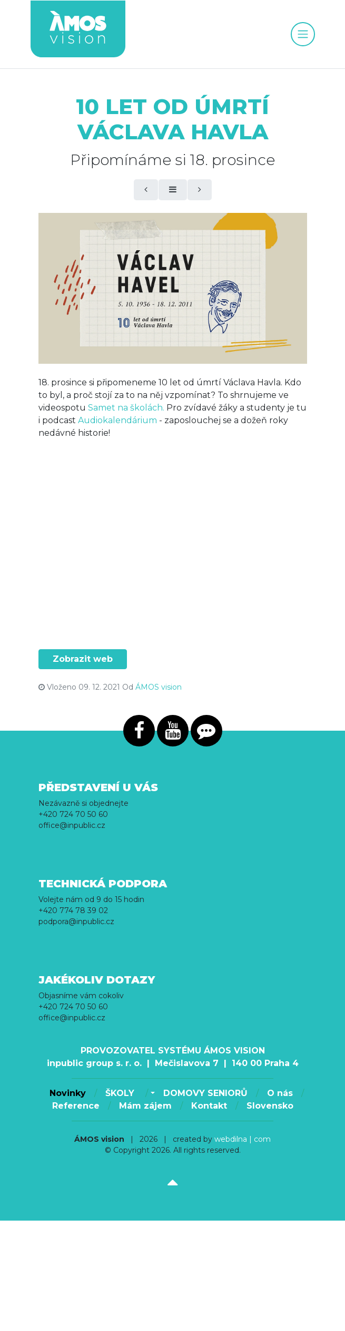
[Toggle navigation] (303, 34)
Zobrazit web (83, 659)
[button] (151, 1093)
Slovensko (270, 1106)
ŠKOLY (121, 1093)
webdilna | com (242, 1139)
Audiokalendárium (117, 420)
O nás (280, 1093)
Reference (76, 1106)
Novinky (68, 1093)
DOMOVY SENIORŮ (205, 1093)
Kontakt (209, 1106)
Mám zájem (145, 1106)
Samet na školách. (126, 408)
